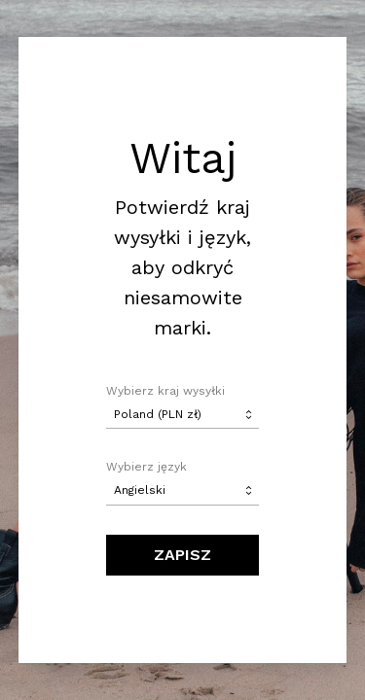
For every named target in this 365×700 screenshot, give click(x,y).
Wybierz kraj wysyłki (165, 391)
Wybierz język (146, 466)
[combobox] (183, 414)
